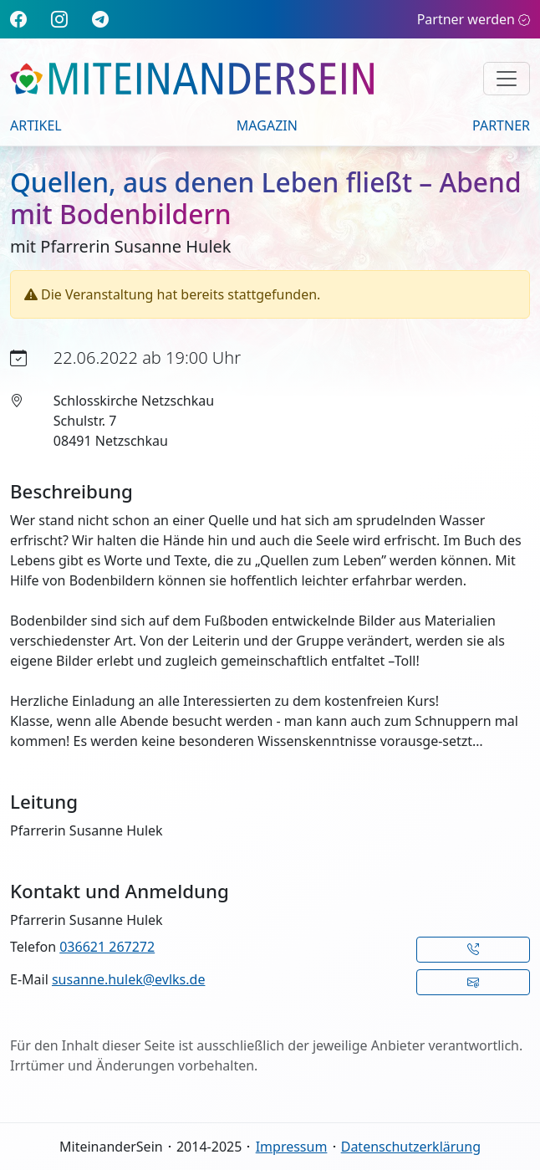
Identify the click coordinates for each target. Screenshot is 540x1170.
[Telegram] (100, 19)
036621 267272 (107, 947)
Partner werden (473, 19)
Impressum (292, 1146)
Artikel (36, 125)
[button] (473, 950)
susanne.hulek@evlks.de (128, 979)
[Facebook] (18, 19)
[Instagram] (59, 19)
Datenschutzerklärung (411, 1146)
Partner (501, 125)
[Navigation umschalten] (506, 78)
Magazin (267, 125)
